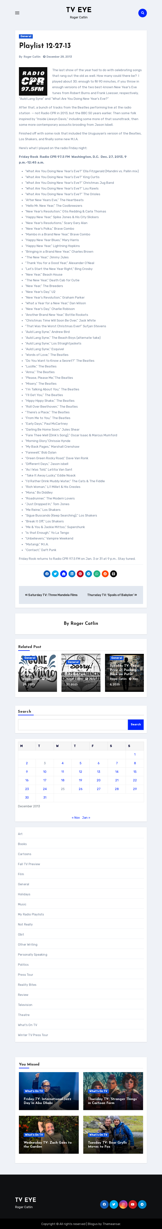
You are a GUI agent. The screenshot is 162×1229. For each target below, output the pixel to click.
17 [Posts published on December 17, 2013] (44, 779)
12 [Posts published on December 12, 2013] (80, 771)
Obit (21, 934)
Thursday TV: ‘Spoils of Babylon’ (112, 595)
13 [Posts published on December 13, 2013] (98, 771)
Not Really (25, 923)
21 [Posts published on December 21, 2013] (116, 779)
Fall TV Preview (29, 863)
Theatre (24, 1014)
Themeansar (111, 1223)
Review (23, 994)
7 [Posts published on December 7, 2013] (117, 762)
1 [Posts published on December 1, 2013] (135, 754)
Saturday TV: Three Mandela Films (51, 595)
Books (22, 843)
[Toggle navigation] (17, 13)
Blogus (93, 1223)
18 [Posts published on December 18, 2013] (62, 779)
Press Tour (25, 974)
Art (20, 833)
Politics (23, 964)
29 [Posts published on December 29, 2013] (135, 788)
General (25, 36)
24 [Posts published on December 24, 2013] (45, 788)
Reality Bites (27, 984)
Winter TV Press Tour (33, 1034)
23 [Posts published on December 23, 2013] (27, 788)
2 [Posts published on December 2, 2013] (27, 762)
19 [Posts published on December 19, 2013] (80, 779)
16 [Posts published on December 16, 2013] (27, 779)
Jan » (86, 817)
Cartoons (24, 853)
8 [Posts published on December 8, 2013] (135, 762)
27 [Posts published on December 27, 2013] (98, 788)
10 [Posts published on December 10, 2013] (44, 771)
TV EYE (79, 10)
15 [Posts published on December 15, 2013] (134, 771)
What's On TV (27, 1024)
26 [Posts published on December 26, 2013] (81, 788)
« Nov (76, 817)
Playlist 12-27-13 (45, 46)
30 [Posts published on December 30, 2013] (27, 797)
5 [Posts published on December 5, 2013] (80, 762)
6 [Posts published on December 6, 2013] (99, 762)
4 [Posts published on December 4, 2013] (63, 762)
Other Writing (28, 944)
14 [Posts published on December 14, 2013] (116, 771)
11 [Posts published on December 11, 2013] (62, 771)
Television (25, 1004)
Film (21, 873)
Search (24, 711)
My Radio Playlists (31, 913)
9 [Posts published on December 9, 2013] (27, 771)
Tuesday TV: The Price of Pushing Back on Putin (123, 670)
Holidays (24, 893)
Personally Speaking (32, 954)
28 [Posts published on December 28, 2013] (117, 788)
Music (22, 903)
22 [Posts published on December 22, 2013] (135, 779)
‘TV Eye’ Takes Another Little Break (34, 670)
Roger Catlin (32, 56)
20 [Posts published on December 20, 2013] (98, 779)
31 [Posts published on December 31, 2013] (44, 797)
